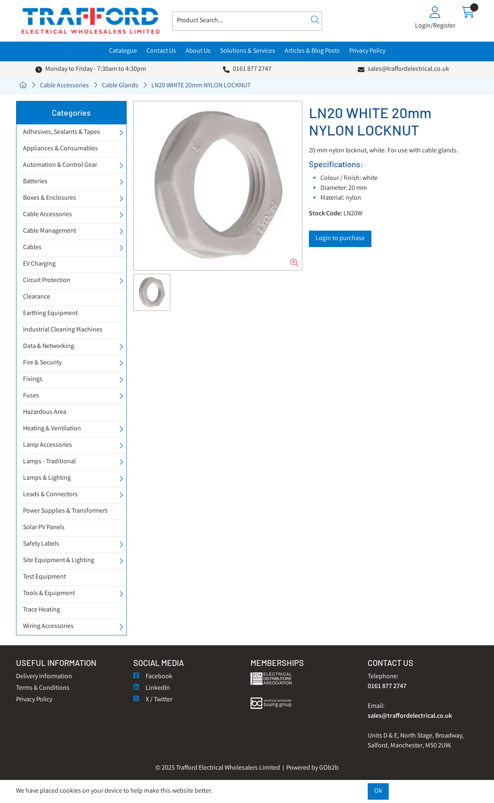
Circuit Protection (46, 280)
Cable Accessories (64, 86)
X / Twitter (152, 700)
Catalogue (123, 51)
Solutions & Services (247, 51)
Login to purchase (340, 238)
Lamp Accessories (47, 445)
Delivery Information (44, 677)
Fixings (32, 379)
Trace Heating (41, 610)
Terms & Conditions (43, 688)
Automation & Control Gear (60, 165)
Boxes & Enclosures (49, 198)
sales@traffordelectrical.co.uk (408, 69)
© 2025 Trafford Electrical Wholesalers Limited (217, 768)
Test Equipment (44, 577)
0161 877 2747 (252, 69)
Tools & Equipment (49, 593)
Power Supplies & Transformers (65, 511)
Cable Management (49, 231)
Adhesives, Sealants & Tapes (61, 132)
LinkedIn (151, 688)
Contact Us (161, 51)
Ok (378, 791)
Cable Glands (120, 86)
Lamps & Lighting (47, 478)
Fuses (31, 396)
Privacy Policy (367, 51)
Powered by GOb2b (312, 768)
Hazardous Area (44, 412)
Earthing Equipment (50, 313)
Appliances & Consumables (60, 149)
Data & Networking (48, 346)
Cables (32, 247)
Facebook (152, 677)
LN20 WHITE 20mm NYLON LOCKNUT (200, 86)
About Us (198, 51)
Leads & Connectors (50, 495)
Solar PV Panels (44, 527)
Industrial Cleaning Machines (62, 330)
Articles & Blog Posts (312, 51)
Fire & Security (42, 363)
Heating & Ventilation (52, 429)
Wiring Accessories (48, 626)
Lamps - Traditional (49, 462)
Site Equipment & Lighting (58, 560)
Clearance (36, 297)
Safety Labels (41, 544)
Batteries (35, 182)
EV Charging (39, 264)
